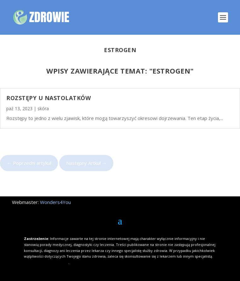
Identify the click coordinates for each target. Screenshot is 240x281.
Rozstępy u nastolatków (48, 98)
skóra (43, 108)
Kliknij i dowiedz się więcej (46, 262)
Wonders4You (55, 202)
